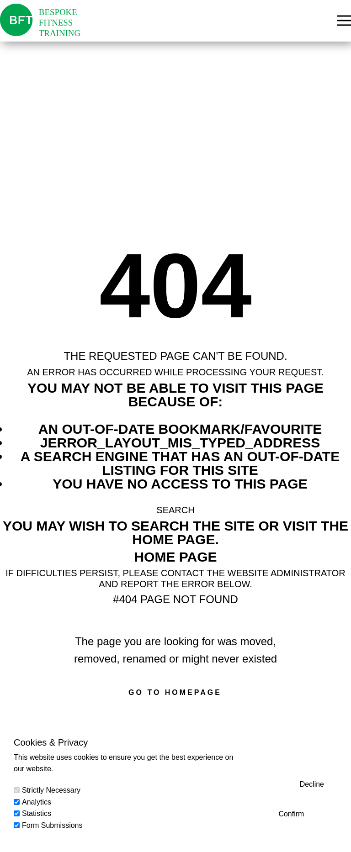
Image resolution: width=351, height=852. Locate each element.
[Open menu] (344, 20)
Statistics (36, 813)
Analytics (36, 802)
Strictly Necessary (51, 790)
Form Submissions (52, 825)
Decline (312, 784)
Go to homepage (175, 692)
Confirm (291, 814)
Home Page (175, 556)
